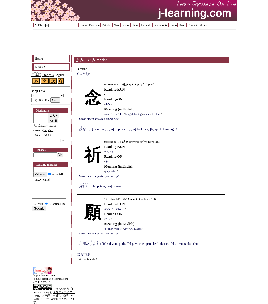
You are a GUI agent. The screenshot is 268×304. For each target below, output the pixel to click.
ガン (108, 218)
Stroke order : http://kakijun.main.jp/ (99, 118)
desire (146, 114)
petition (109, 228)
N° (44, 81)
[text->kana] (42, 179)
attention (155, 114)
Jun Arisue (60, 288)
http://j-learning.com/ (45, 275)
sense (114, 114)
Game (173, 25)
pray (107, 171)
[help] (64, 140)
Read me (94, 25)
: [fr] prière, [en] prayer (100, 186)
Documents (160, 25)
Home (83, 25)
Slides (203, 25)
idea (121, 114)
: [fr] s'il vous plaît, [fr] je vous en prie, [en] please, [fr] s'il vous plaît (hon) (140, 244)
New (116, 25)
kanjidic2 (48, 130)
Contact (192, 25)
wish (107, 114)
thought (129, 114)
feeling (138, 114)
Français (48, 75)
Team (182, 25)
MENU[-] (42, 25)
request (118, 228)
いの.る (109, 151)
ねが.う (109, 209)
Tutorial (106, 25)
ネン (108, 104)
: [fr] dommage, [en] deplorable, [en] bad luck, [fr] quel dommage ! (128, 129)
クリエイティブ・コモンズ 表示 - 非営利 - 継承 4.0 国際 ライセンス (54, 295)
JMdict (47, 135)
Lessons (40, 67)
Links (134, 25)
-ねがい (119, 209)
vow (126, 228)
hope (139, 228)
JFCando (145, 25)
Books (125, 25)
